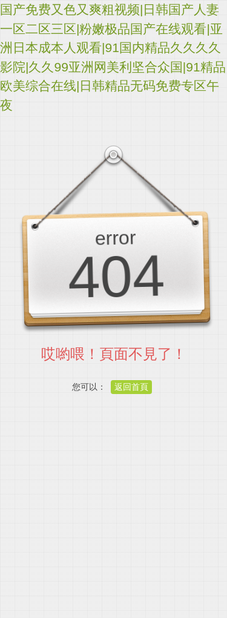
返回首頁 (131, 387)
